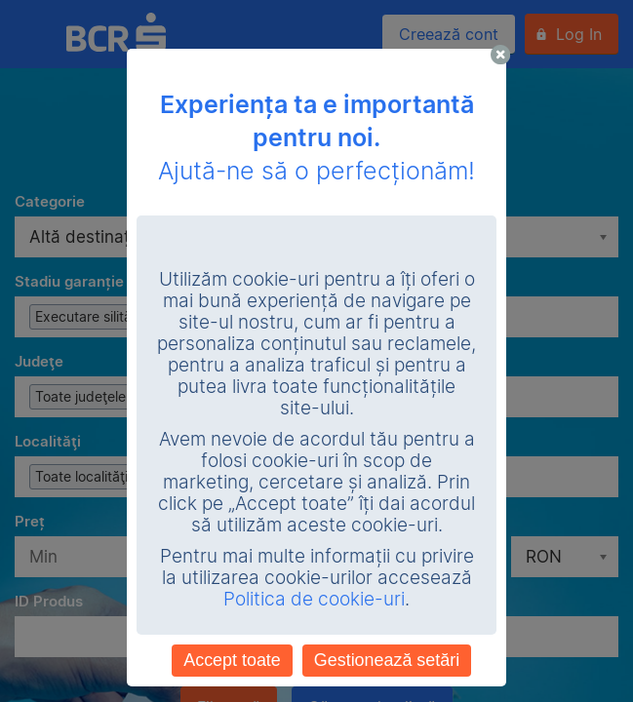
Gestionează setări (386, 660)
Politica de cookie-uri (314, 599)
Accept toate (232, 660)
